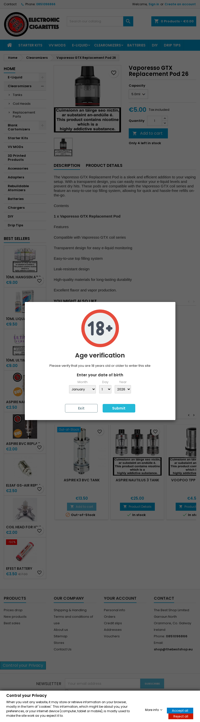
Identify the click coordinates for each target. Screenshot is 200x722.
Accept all (180, 710)
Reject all (180, 716)
